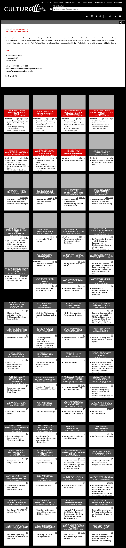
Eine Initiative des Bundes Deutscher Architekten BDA (73, 413)
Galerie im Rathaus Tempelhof (45, 453)
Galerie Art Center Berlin (101, 404)
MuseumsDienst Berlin (16, 404)
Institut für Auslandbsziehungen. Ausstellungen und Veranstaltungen (14, 365)
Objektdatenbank (41, 164)
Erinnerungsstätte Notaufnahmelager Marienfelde (17, 380)
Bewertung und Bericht (20, 29)
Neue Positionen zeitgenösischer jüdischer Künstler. (73, 537)
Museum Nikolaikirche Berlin (45, 281)
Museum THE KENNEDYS (16, 502)
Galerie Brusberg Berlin (16, 330)
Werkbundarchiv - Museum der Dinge (73, 453)
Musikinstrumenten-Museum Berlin (101, 192)
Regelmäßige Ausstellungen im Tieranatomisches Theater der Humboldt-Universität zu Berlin (102, 513)
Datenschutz (70, 2)
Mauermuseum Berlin (73, 330)
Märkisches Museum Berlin (101, 256)
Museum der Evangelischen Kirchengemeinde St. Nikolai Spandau (102, 340)
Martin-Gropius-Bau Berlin (16, 153)
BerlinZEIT (39, 129)
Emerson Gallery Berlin (73, 478)
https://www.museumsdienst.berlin (19, 71)
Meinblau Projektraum (45, 379)
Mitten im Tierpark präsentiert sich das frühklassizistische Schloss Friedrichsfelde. (16, 316)
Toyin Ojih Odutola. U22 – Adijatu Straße (17, 123)
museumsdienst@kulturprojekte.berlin (26, 68)
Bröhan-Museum (101, 153)
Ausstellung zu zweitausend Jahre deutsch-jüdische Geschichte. (73, 241)
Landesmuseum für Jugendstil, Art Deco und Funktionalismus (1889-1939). (102, 162)
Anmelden (118, 2)
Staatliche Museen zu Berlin (16, 113)
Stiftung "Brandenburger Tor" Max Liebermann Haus (16, 232)
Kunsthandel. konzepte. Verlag (18, 338)
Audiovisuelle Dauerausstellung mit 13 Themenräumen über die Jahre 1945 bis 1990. (100, 126)
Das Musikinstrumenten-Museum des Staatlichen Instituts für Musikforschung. (102, 202)
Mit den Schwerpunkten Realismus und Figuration (73, 314)
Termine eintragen (85, 2)
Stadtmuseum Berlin (45, 113)
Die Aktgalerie (45, 305)
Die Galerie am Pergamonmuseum (98, 413)
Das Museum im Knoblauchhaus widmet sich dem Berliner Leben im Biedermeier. (101, 291)
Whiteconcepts (73, 429)
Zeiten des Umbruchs (71, 129)
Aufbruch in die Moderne (44, 127)
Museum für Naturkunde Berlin (101, 231)
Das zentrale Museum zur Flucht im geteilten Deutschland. (16, 390)
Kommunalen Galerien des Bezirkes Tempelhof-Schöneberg (45, 364)
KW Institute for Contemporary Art (45, 428)
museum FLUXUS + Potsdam (101, 478)
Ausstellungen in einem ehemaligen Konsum (44, 536)
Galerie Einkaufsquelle (45, 527)
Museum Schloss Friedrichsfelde (17, 305)
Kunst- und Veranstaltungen (45, 412)
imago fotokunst (45, 256)
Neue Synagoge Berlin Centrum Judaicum (73, 113)
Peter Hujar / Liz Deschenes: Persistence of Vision (17, 161)
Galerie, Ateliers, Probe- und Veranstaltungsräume (17, 280)
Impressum (58, 2)
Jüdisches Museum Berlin (73, 231)
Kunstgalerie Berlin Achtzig (16, 453)
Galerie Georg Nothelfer (73, 256)
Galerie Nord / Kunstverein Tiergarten (16, 428)
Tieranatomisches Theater (101, 502)
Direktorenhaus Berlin (101, 453)
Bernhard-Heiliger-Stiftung (101, 354)
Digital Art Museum (70, 362)
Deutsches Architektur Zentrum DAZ (73, 404)
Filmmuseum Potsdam (16, 192)
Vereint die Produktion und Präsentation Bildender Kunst (46, 388)
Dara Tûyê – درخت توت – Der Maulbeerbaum (46, 124)
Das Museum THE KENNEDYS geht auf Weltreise (17, 511)
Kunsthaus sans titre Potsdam (17, 271)
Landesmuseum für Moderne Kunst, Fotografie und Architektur (46, 202)
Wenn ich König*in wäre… (44, 121)
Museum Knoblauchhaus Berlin (101, 281)
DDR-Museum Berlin (45, 231)
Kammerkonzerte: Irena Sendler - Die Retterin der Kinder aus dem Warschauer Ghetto (74, 124)
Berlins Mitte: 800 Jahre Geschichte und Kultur (44, 289)
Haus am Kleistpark (45, 355)
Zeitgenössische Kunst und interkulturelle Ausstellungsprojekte (16, 487)
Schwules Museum (45, 330)
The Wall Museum (98, 121)
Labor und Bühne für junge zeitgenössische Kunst (73, 389)
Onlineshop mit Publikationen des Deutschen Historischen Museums (46, 168)
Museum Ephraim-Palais (73, 281)
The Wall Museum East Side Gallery (101, 113)
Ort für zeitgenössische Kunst (102, 436)
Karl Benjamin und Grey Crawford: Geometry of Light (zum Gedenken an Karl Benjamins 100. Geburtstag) (102, 538)
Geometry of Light (101, 527)
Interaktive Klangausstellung (74, 160)
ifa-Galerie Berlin (16, 355)
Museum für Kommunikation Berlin (73, 192)
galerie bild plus (45, 404)
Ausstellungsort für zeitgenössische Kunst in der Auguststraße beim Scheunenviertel (46, 439)
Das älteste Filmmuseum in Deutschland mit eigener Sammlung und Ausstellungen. (17, 202)
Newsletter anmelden (103, 2)
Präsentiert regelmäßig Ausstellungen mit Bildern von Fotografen (17, 537)
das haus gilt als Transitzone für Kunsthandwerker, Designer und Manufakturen (102, 463)
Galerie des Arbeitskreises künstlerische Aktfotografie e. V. (46, 315)
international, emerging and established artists (73, 437)
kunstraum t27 (101, 429)
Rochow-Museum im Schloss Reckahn (101, 379)
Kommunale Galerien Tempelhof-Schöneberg (44, 462)
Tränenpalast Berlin (101, 305)
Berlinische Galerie (45, 192)
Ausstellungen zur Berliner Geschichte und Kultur (73, 289)
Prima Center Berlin (73, 502)
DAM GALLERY (73, 355)
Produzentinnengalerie (43, 486)
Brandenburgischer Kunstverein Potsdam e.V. (73, 379)
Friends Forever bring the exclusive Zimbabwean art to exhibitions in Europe (46, 512)
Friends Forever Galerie (45, 502)
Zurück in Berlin (15, 128)
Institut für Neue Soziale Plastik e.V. (73, 527)
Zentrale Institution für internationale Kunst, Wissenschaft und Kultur (15, 438)
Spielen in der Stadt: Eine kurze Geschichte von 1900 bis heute (18, 166)
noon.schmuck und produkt (45, 478)
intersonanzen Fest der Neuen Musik (73, 152)
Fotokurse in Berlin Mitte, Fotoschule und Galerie (45, 265)
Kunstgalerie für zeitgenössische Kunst (15, 462)
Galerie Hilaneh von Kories (16, 527)
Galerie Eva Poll (73, 305)
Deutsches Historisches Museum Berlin (45, 152)
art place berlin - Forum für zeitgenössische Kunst (17, 478)
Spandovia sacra (101, 330)
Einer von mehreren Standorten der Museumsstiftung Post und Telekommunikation (73, 203)
